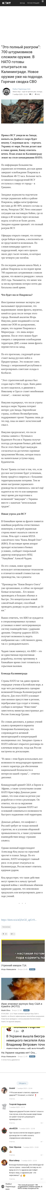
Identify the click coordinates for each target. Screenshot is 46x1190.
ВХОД (22, 3)
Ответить (12, 1099)
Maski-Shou (5, 1010)
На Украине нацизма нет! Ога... (19, 1052)
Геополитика (6, 927)
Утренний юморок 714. (14, 965)
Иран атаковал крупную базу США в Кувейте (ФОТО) (21, 1005)
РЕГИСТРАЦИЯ (33, 3)
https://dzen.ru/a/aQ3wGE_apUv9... (19, 919)
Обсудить (22, 1083)
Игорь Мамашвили (8, 969)
